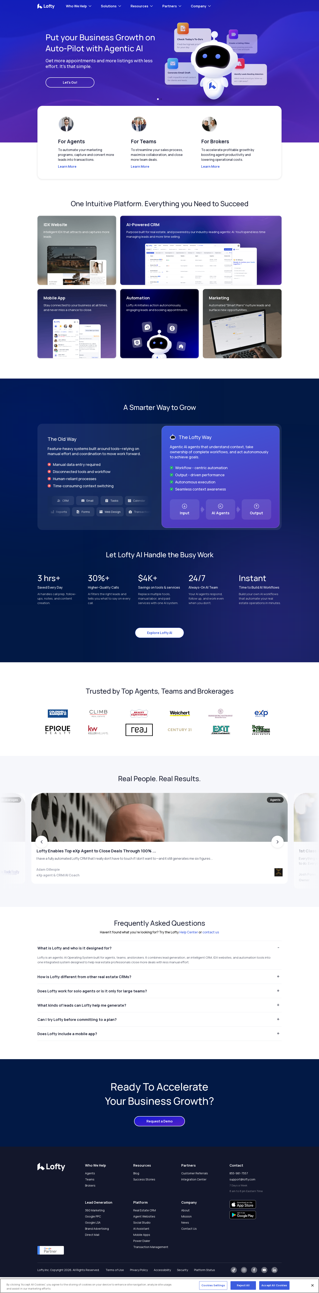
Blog (136, 1189)
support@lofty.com (242, 1195)
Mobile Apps (141, 1250)
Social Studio (142, 1238)
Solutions (109, 6)
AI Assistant (141, 1244)
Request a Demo (159, 1137)
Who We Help (76, 6)
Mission (186, 1232)
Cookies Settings (213, 1285)
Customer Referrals (194, 1189)
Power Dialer (141, 1257)
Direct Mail (92, 1250)
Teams (89, 1195)
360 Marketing (95, 1226)
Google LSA (93, 1238)
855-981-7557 (238, 1189)
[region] (159, 1286)
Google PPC (93, 1232)
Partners (169, 6)
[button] (158, 99)
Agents (90, 1189)
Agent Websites (144, 1232)
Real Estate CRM (144, 1226)
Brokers (90, 1201)
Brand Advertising (97, 1244)
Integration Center (193, 1195)
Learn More (67, 166)
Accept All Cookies (274, 1285)
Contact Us (189, 1244)
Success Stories (144, 1195)
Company (198, 6)
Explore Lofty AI (159, 633)
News (185, 1238)
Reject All (243, 1285)
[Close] (312, 1285)
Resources (139, 6)
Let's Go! (70, 82)
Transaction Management (150, 1263)
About (185, 1226)
